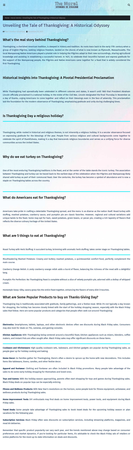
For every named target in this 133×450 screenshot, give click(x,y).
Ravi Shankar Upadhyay (15, 31)
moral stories (16, 18)
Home (7, 18)
